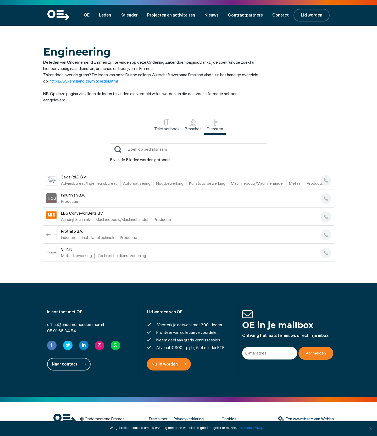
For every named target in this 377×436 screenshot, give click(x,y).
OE (87, 15)
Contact (280, 15)
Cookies (228, 418)
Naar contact (69, 364)
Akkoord (246, 428)
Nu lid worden (169, 364)
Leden (105, 15)
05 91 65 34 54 (61, 330)
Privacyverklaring (189, 418)
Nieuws (211, 15)
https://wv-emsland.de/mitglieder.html (83, 81)
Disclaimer (158, 418)
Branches (193, 125)
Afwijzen (261, 428)
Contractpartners (245, 15)
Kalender (129, 15)
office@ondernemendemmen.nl (75, 324)
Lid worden (311, 15)
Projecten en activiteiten (171, 15)
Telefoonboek (167, 125)
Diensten (215, 125)
